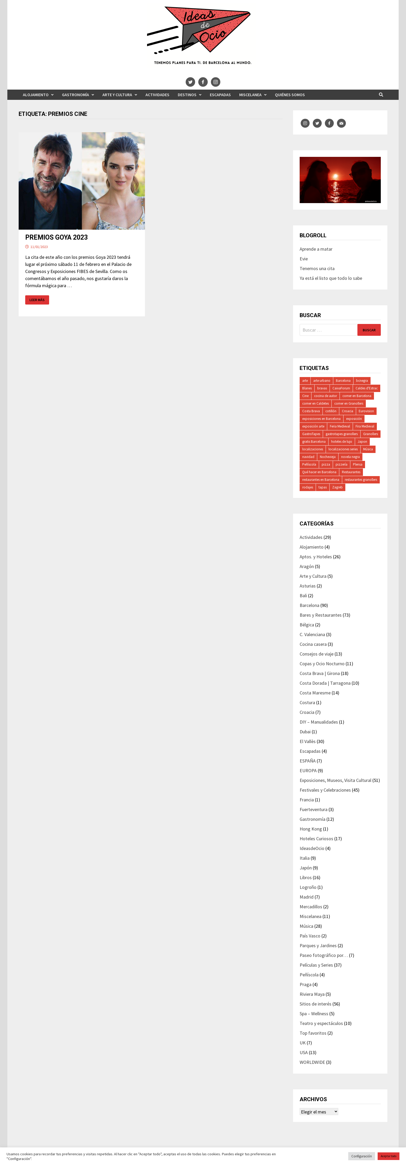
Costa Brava (311, 411)
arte (305, 380)
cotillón (330, 411)
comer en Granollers (348, 403)
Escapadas (220, 94)
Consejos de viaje (317, 654)
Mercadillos (311, 907)
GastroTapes (311, 434)
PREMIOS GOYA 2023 (56, 237)
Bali (303, 595)
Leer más (37, 300)
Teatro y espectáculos (321, 1023)
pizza (326, 464)
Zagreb (337, 487)
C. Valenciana (312, 634)
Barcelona (343, 380)
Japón (306, 868)
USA (304, 1052)
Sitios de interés (315, 1004)
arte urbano (321, 380)
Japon (362, 441)
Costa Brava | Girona (320, 673)
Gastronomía (75, 94)
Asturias (308, 586)
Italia (305, 858)
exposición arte (313, 426)
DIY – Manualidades (319, 722)
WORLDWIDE (312, 1062)
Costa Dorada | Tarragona (325, 683)
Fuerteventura (313, 809)
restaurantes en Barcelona (320, 479)
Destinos (187, 94)
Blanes (307, 388)
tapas (323, 487)
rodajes (307, 487)
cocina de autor (325, 396)
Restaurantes (351, 472)
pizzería (341, 464)
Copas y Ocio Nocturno (322, 664)
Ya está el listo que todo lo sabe (331, 278)
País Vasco (310, 936)
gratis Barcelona (314, 441)
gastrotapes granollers (342, 434)
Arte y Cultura (117, 94)
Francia (307, 800)
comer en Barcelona (356, 396)
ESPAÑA (308, 761)
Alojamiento (36, 94)
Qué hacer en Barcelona (319, 472)
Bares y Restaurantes (321, 615)
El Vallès (308, 741)
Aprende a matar (316, 249)
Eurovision (366, 411)
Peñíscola (309, 464)
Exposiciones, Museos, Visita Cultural (335, 780)
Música (368, 449)
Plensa (357, 464)
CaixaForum (341, 388)
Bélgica (307, 625)
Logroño (308, 887)
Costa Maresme (315, 693)
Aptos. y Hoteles (316, 557)
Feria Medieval (340, 426)
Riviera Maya (312, 994)
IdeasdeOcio (312, 848)
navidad (308, 457)
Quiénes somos (290, 94)
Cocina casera (313, 644)
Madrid (307, 897)
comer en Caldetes (315, 403)
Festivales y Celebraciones (325, 790)
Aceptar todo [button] (388, 1156)
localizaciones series (343, 449)
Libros (306, 877)
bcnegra (362, 380)
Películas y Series (316, 965)
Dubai (305, 732)
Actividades (157, 94)
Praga (305, 984)
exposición (354, 418)
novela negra (350, 457)
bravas (322, 388)
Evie (304, 259)
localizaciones (312, 449)
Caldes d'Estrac (367, 388)
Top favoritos (313, 1033)
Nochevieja (328, 457)
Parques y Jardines (318, 945)
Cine (305, 396)
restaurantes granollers (361, 479)
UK (303, 1043)
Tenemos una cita (317, 268)
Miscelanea (250, 94)
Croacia (347, 411)
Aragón (307, 566)
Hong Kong (311, 829)
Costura (307, 702)
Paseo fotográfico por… (324, 955)
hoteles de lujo (341, 441)
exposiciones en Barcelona (321, 418)
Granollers (370, 434)
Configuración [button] (361, 1156)
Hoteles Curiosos (316, 839)
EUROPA (308, 770)
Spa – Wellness (314, 1014)
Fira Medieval (365, 426)
